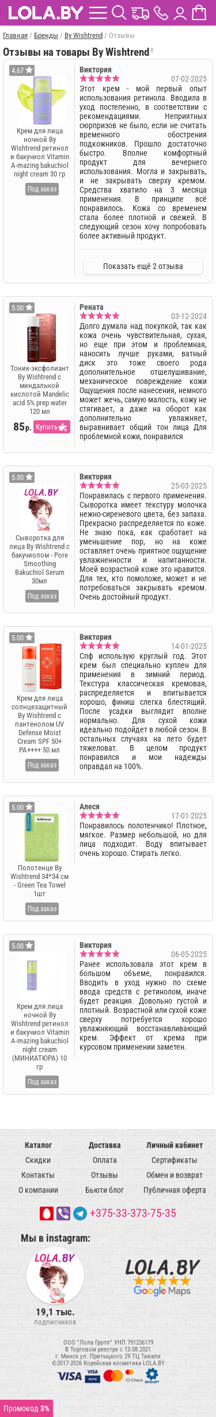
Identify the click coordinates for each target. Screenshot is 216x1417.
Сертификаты (174, 1160)
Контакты (38, 1175)
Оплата (105, 1160)
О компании (38, 1190)
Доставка (105, 1145)
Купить (47, 427)
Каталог (38, 1145)
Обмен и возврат (174, 1175)
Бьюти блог (104, 1190)
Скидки (38, 1160)
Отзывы (104, 1175)
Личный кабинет (174, 1145)
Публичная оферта (174, 1190)
